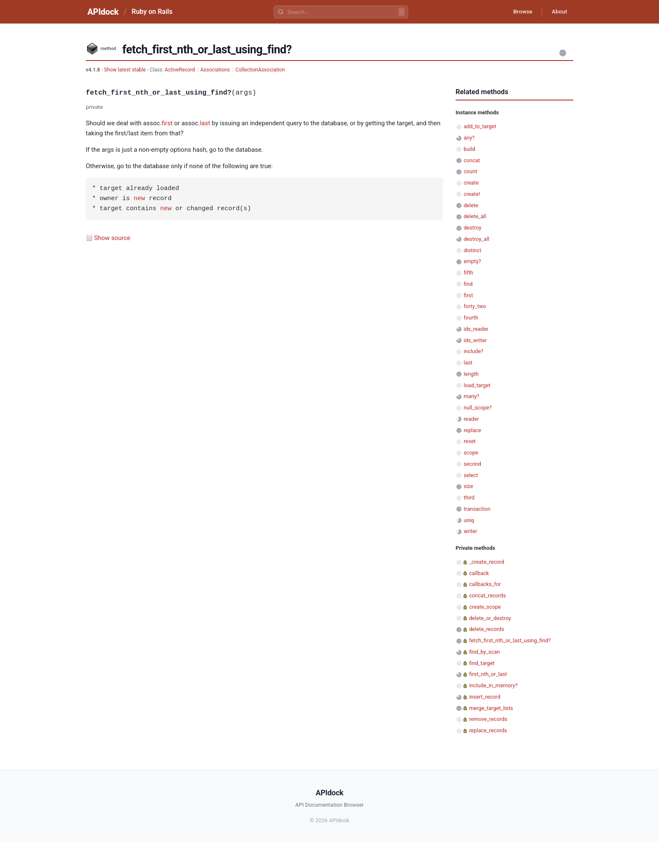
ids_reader (476, 329)
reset (469, 441)
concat (472, 160)
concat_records (487, 595)
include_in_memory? (493, 685)
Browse (520, 11)
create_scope (485, 607)
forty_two (475, 306)
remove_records (488, 719)
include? (473, 351)
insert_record (484, 697)
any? (469, 138)
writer (470, 531)
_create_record (486, 562)
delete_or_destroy (490, 618)
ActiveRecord (180, 70)
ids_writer (475, 340)
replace (472, 430)
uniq (469, 520)
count (470, 171)
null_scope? (478, 407)
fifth (468, 272)
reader (471, 419)
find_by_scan (484, 652)
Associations (215, 70)
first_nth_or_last (488, 674)
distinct (472, 250)
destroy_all (476, 239)
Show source (112, 238)
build (469, 149)
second (472, 464)
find (468, 284)
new (139, 199)
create (471, 182)
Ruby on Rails (152, 12)
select (471, 475)
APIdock (103, 12)
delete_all (475, 216)
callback (479, 573)
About (559, 11)
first (167, 123)
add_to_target (480, 126)
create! (472, 194)
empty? (472, 261)
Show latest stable (125, 70)
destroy (472, 227)
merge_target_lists (491, 708)
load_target (477, 385)
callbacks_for (485, 584)
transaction (477, 509)
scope (471, 452)
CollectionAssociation (260, 70)
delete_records (486, 629)
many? (471, 396)
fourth (471, 317)
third (469, 497)
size (468, 486)
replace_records (488, 730)
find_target (481, 663)
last (205, 123)
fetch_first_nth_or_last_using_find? (510, 640)
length (471, 374)
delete (471, 205)
